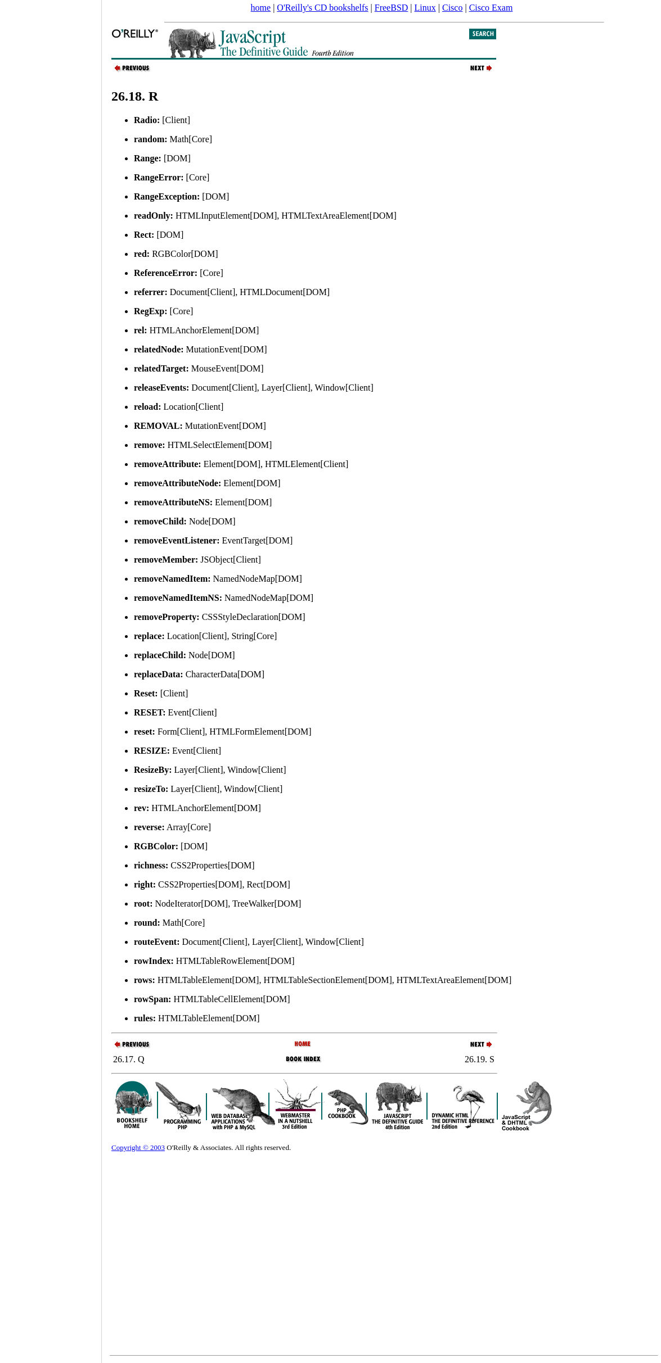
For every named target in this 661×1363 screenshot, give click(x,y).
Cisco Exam (491, 7)
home (261, 7)
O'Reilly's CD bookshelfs (322, 7)
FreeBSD (391, 7)
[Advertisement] (51, 677)
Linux (425, 7)
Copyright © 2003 (138, 1147)
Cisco (452, 7)
